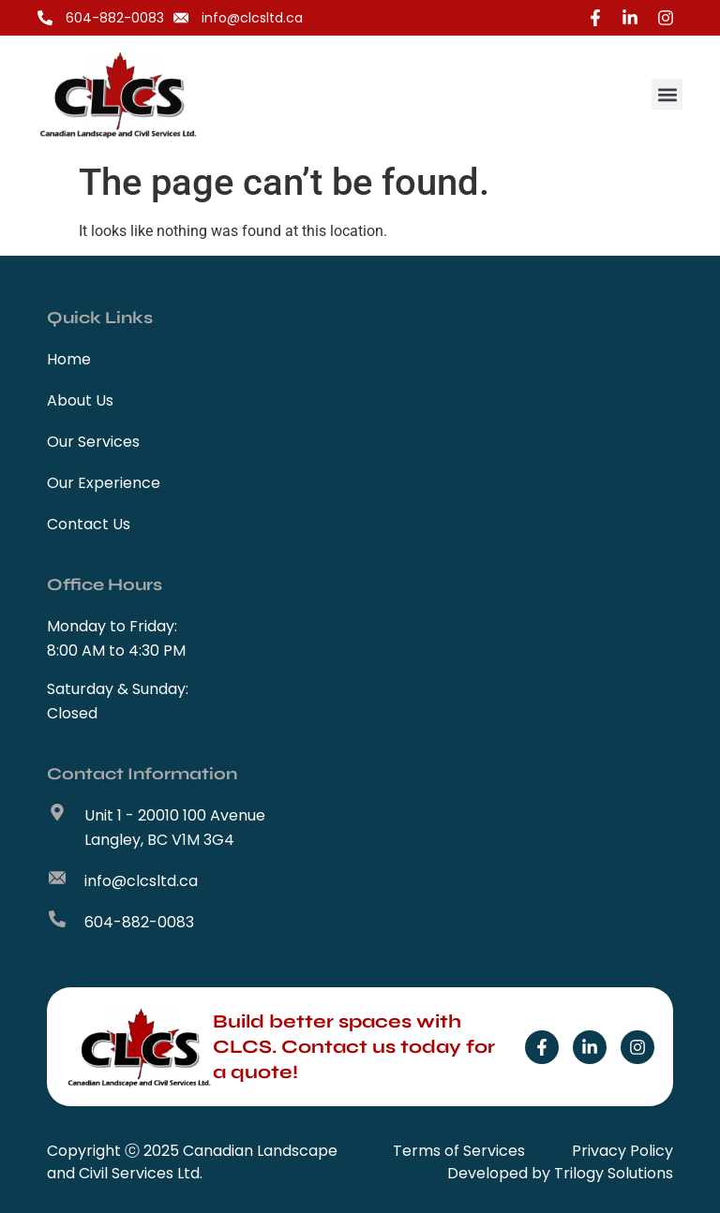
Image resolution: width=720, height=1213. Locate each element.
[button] (667, 94)
